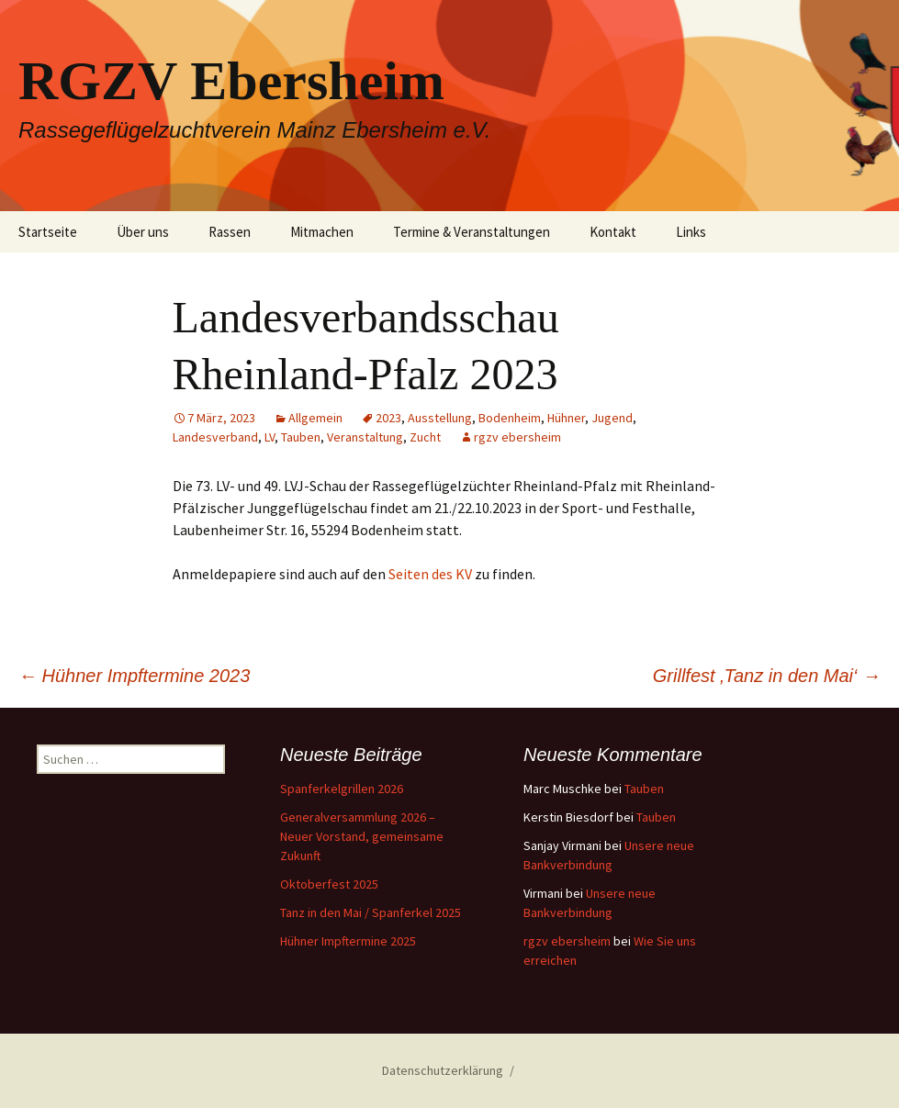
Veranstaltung (365, 437)
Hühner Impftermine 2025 (348, 941)
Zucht (425, 437)
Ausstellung (440, 417)
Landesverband (215, 437)
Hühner (566, 417)
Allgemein (315, 417)
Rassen (229, 232)
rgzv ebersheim (517, 437)
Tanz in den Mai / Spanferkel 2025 (370, 912)
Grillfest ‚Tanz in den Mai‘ (767, 676)
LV (269, 437)
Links (691, 232)
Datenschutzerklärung (442, 1070)
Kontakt (613, 232)
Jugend (612, 417)
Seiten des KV (430, 574)
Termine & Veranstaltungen (471, 232)
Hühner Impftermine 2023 (134, 676)
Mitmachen (322, 232)
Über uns (143, 232)
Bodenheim (509, 417)
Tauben (300, 437)
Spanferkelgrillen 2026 (341, 788)
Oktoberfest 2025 (329, 884)
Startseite (47, 232)
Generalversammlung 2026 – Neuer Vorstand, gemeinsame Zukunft (362, 836)
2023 (388, 417)
